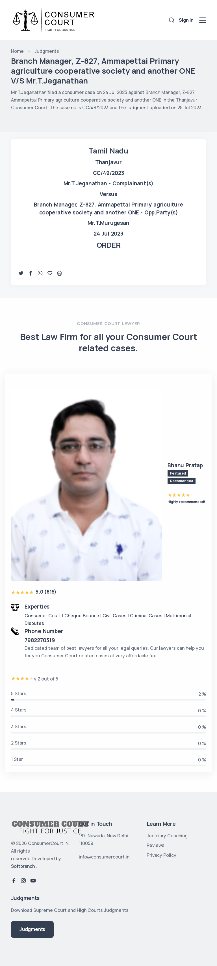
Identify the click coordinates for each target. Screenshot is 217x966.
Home (17, 51)
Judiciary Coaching (167, 836)
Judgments (46, 51)
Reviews (155, 845)
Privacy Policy (161, 855)
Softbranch (23, 866)
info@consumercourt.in (104, 857)
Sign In (186, 20)
